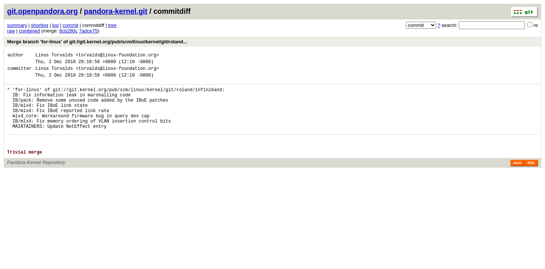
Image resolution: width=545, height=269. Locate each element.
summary (17, 25)
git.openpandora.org (42, 11)
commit (70, 25)
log (55, 25)
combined (29, 31)
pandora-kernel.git (115, 11)
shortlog (39, 25)
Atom (517, 180)
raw (11, 31)
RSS (531, 180)
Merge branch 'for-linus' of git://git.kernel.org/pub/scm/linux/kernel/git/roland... (97, 41)
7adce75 (88, 31)
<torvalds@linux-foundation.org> (117, 56)
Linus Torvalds (54, 56)
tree (112, 25)
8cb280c (68, 31)
